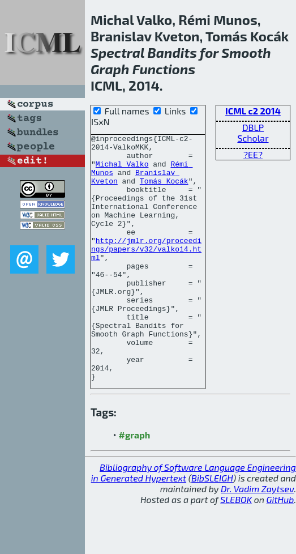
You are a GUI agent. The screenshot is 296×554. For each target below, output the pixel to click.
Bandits (172, 52)
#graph (135, 484)
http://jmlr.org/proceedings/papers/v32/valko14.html (146, 272)
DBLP (253, 127)
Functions (163, 69)
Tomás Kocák (164, 191)
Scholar (252, 138)
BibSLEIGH (212, 527)
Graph (110, 69)
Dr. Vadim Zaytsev (257, 537)
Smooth (246, 52)
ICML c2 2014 (253, 110)
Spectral (117, 52)
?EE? (253, 154)
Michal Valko (122, 170)
